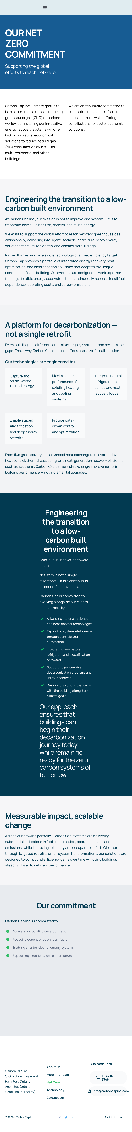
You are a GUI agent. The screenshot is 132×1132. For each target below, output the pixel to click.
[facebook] (60, 1117)
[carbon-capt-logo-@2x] (15, 7)
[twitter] (66, 1117)
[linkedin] (72, 1117)
